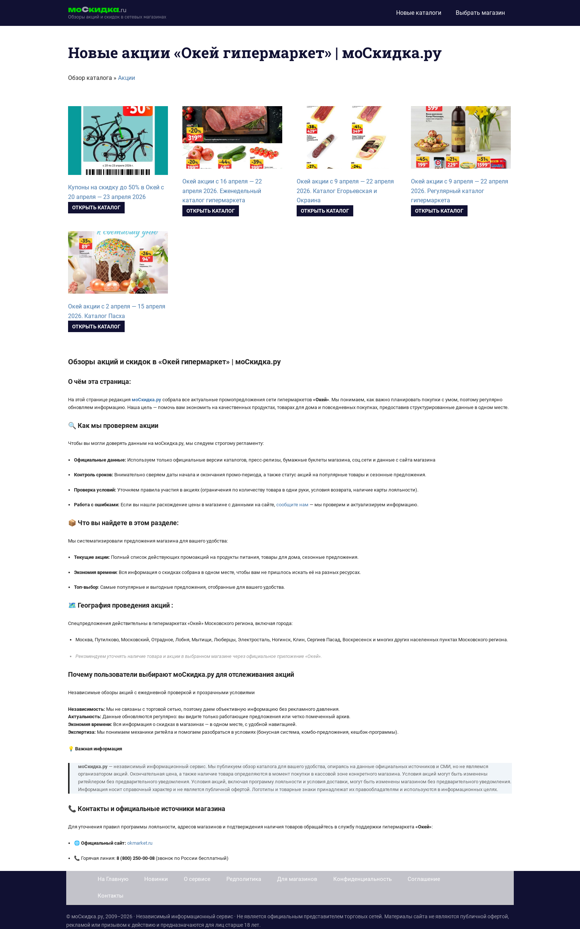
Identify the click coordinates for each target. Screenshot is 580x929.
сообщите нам (292, 504)
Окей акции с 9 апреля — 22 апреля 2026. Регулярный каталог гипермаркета (459, 191)
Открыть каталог (96, 207)
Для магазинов (297, 879)
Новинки (156, 879)
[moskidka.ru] (117, 13)
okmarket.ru (139, 843)
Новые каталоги (418, 12)
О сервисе (197, 879)
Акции (126, 77)
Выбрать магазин (480, 12)
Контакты (111, 895)
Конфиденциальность (362, 879)
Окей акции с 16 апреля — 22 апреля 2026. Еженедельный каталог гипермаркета (222, 191)
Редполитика (243, 879)
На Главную (113, 879)
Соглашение (424, 879)
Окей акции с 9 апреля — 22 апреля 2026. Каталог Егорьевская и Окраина (345, 191)
